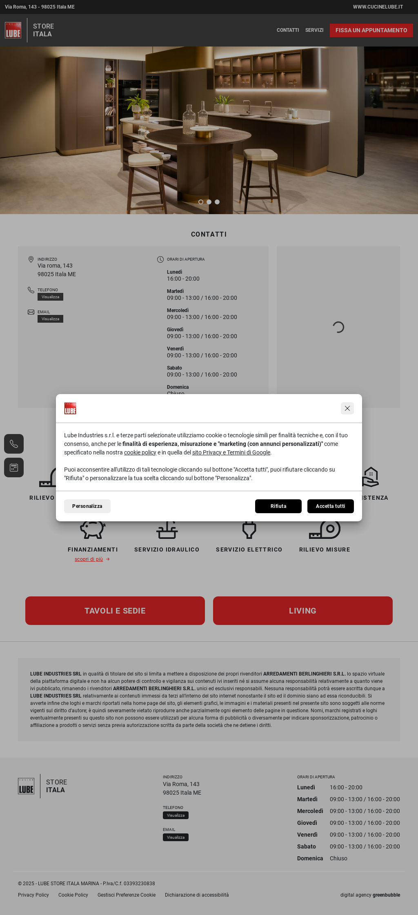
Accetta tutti (330, 506)
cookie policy (140, 452)
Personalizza (87, 506)
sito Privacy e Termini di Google (231, 452)
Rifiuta (278, 506)
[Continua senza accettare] (347, 408)
